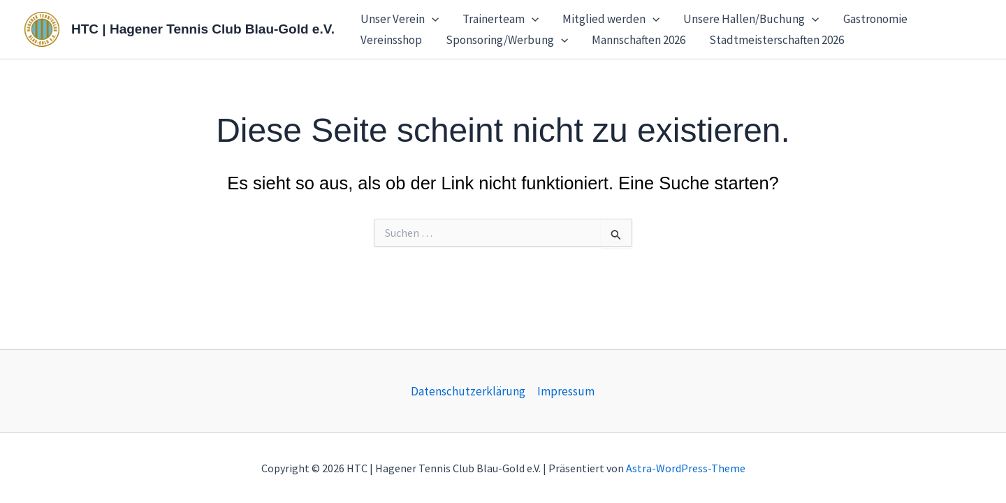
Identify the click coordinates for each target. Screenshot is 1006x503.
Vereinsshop (391, 40)
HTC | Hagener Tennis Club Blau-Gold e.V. (203, 29)
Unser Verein (399, 18)
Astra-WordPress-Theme (685, 468)
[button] (432, 18)
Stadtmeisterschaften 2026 (776, 40)
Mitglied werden (610, 18)
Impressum (566, 391)
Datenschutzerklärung (468, 391)
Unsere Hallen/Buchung (751, 18)
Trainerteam (500, 18)
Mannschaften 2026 (638, 40)
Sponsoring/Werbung (507, 39)
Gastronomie (875, 19)
